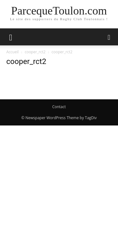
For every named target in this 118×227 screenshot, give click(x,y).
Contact (59, 106)
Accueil (12, 52)
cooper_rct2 (35, 52)
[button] (11, 36)
